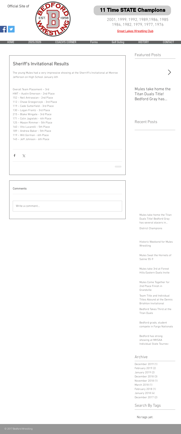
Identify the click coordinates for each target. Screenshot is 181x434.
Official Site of (18, 6)
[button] (34, 43)
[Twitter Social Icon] (11, 29)
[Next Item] (169, 72)
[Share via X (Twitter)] (23, 155)
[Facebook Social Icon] (3, 29)
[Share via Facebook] (14, 155)
